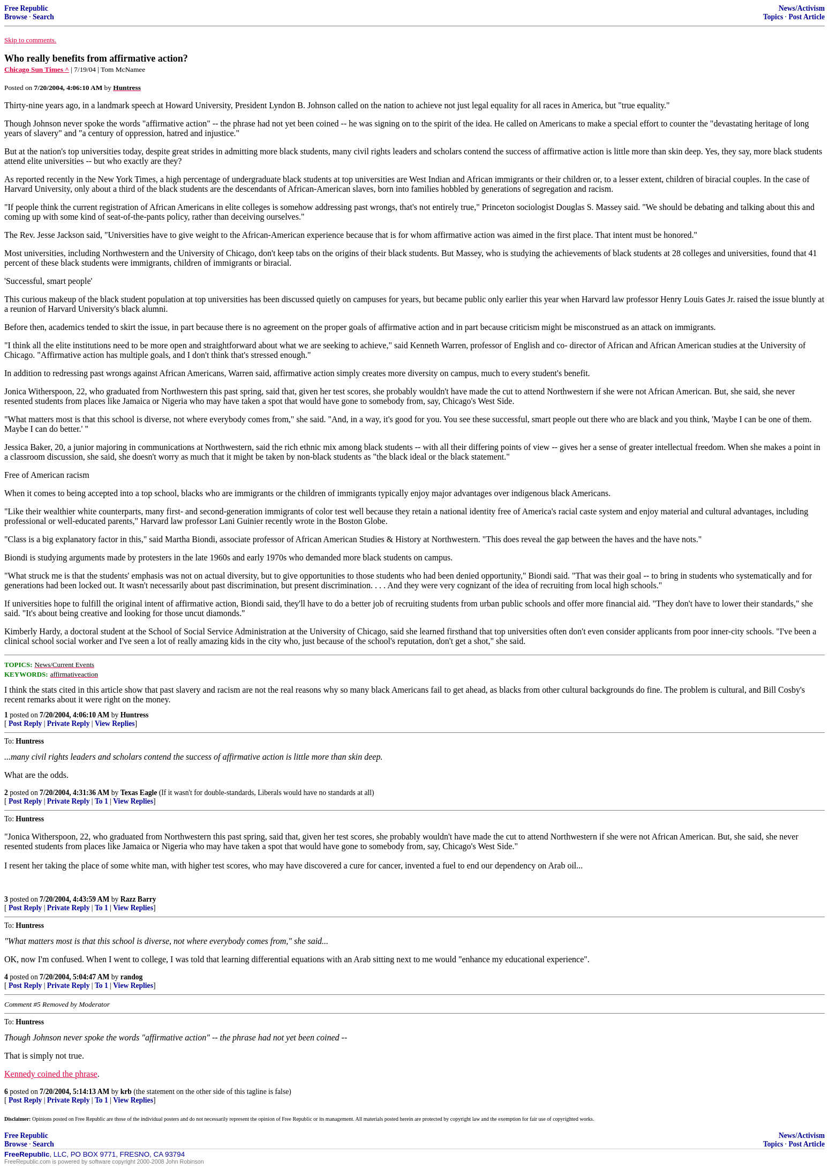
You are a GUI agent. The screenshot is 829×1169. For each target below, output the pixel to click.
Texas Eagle (138, 793)
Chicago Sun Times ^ (36, 69)
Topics (773, 17)
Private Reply (68, 724)
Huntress (134, 715)
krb (126, 1092)
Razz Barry (138, 899)
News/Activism (802, 8)
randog (131, 977)
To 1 (101, 801)
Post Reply (25, 724)
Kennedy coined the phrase (50, 1073)
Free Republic (26, 8)
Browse (15, 17)
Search (43, 17)
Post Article (806, 17)
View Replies (115, 724)
